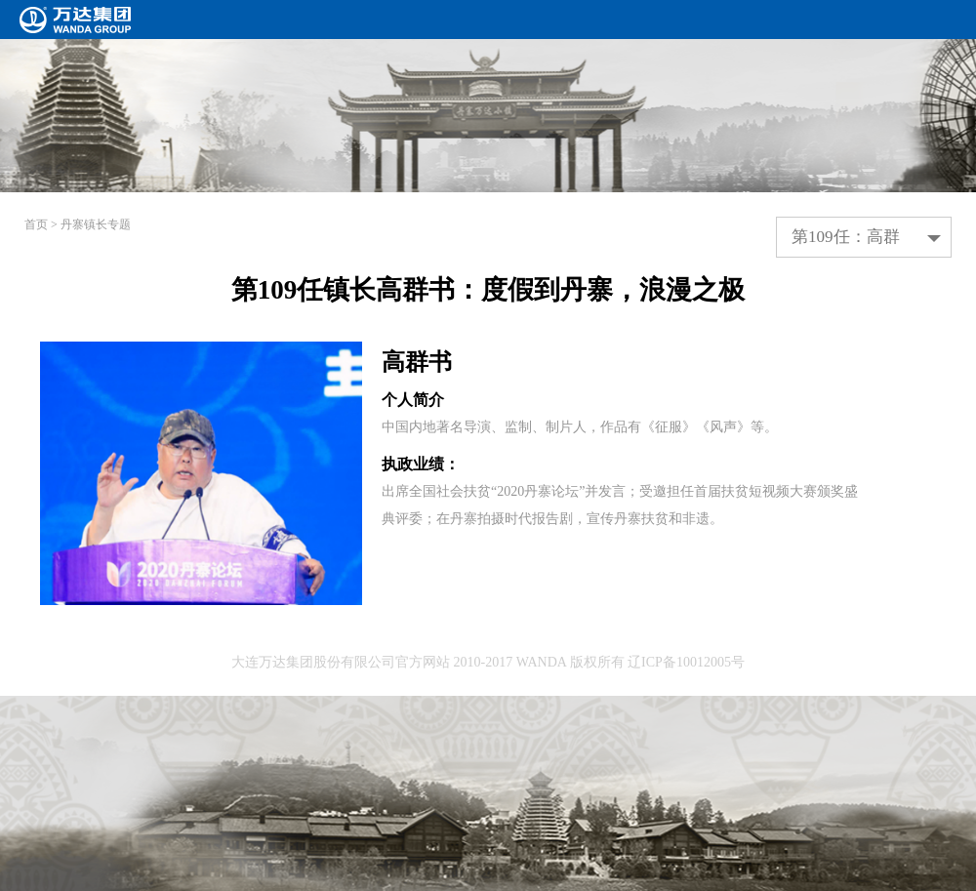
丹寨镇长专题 (96, 224)
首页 (36, 224)
